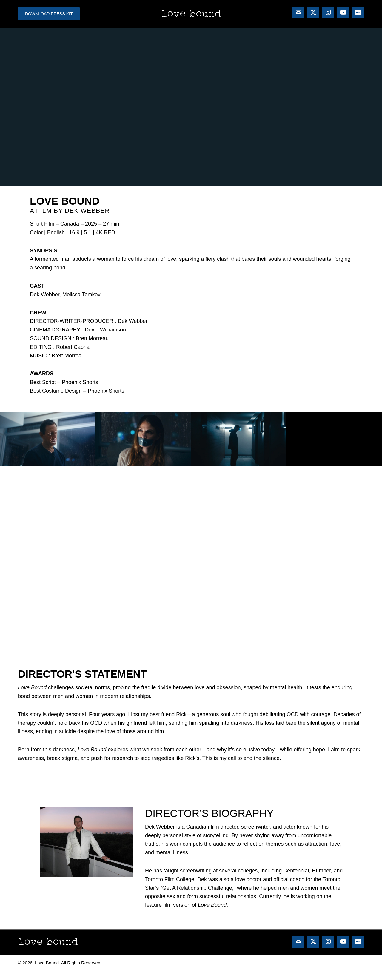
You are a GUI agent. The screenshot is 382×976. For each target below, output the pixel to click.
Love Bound (191, 13)
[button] (298, 12)
